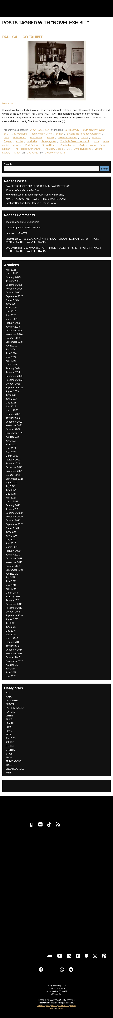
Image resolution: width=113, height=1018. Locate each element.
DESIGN (10, 704)
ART (8, 692)
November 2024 (14, 334)
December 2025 (14, 284)
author (59, 133)
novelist (17, 145)
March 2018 (12, 638)
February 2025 (13, 322)
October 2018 (13, 611)
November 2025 (14, 288)
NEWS (9, 730)
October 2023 (13, 383)
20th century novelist (94, 129)
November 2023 (14, 379)
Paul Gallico (31, 145)
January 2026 (13, 281)
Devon (84, 137)
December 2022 (14, 421)
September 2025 (14, 296)
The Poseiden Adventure (27, 148)
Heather (10, 233)
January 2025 (13, 326)
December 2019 (14, 558)
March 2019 (12, 592)
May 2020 (11, 539)
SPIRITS (10, 746)
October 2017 (13, 657)
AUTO (9, 696)
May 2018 (11, 630)
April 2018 (11, 634)
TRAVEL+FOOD (13, 761)
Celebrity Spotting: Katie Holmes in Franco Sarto (31, 203)
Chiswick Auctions (67, 137)
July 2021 (10, 486)
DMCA (54, 1005)
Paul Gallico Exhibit (22, 37)
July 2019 (10, 577)
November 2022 (14, 425)
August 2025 (12, 300)
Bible (48, 1005)
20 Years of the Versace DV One (22, 190)
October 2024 (13, 337)
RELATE (10, 742)
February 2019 (13, 596)
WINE (8, 772)
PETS (8, 734)
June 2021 (11, 490)
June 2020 (11, 535)
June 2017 (11, 672)
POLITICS (11, 738)
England (8, 141)
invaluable (32, 141)
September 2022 (14, 433)
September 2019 (14, 569)
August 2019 (12, 573)
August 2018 (12, 619)
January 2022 (13, 463)
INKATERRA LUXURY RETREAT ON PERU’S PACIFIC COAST (36, 198)
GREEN (9, 715)
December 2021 (14, 467)
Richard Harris (49, 145)
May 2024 (11, 357)
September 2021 (14, 478)
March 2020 (12, 546)
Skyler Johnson (87, 145)
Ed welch (96, 137)
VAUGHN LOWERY (36, 242)
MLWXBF (22, 233)
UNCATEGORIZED (39, 129)
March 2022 (12, 455)
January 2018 (13, 645)
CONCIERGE (12, 700)
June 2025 (11, 307)
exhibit (19, 141)
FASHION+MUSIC (15, 707)
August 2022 (12, 436)
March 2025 (12, 319)
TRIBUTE (10, 764)
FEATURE (10, 711)
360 (6, 133)
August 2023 (12, 391)
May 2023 (11, 402)
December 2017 (14, 649)
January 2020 (13, 554)
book (6, 137)
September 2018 (14, 615)
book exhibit (19, 137)
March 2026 (12, 273)
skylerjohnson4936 (55, 152)
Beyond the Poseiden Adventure (84, 133)
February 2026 (13, 277)
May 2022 (11, 448)
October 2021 (13, 474)
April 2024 (11, 360)
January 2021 (12, 509)
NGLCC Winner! (33, 227)
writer (17, 152)
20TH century (72, 129)
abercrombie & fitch (41, 133)
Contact (59, 1008)
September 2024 (14, 341)
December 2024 (14, 330)
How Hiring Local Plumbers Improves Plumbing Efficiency (35, 194)
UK (68, 148)
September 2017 (14, 661)
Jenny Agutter (48, 141)
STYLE (9, 753)
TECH (9, 757)
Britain (50, 137)
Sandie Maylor (67, 145)
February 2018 (13, 642)
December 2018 (14, 604)
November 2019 (14, 562)
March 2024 (12, 364)
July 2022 (11, 440)
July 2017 (10, 668)
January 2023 (13, 417)
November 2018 (14, 607)
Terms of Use (63, 1005)
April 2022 (11, 452)
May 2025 (11, 311)
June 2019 (11, 581)
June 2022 (11, 444)
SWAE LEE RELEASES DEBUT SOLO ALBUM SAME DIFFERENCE (38, 186)
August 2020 (12, 528)
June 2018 (11, 626)
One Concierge (31, 221)
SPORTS (10, 749)
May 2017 (11, 676)
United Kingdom (82, 148)
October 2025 (13, 292)
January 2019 (13, 600)
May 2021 (11, 493)
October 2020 (13, 520)
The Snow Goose (53, 148)
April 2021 (11, 497)
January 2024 (13, 372)
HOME (9, 727)
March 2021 (12, 501)
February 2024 (13, 368)
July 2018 (10, 623)
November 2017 (14, 653)
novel (96, 141)
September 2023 (14, 387)
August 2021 (12, 482)
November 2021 (14, 471)
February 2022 (13, 459)
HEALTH (10, 723)
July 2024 (11, 349)
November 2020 (14, 516)
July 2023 (11, 394)
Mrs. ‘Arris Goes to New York (74, 141)
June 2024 (11, 353)
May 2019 (11, 585)
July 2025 (11, 303)
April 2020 (11, 543)
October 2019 (13, 566)
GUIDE (9, 719)
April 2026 (11, 269)
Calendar (41, 1005)
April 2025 (11, 315)
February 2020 (13, 550)
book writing (36, 137)
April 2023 (11, 406)
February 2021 (13, 505)
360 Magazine (19, 133)
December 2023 (14, 376)
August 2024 (12, 345)
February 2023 (13, 414)
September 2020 (14, 524)
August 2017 (12, 664)
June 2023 (11, 398)
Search (8, 164)
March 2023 (12, 410)
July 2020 (11, 531)
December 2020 (14, 512)
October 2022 (13, 429)
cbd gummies (12, 221)
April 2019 (11, 588)
